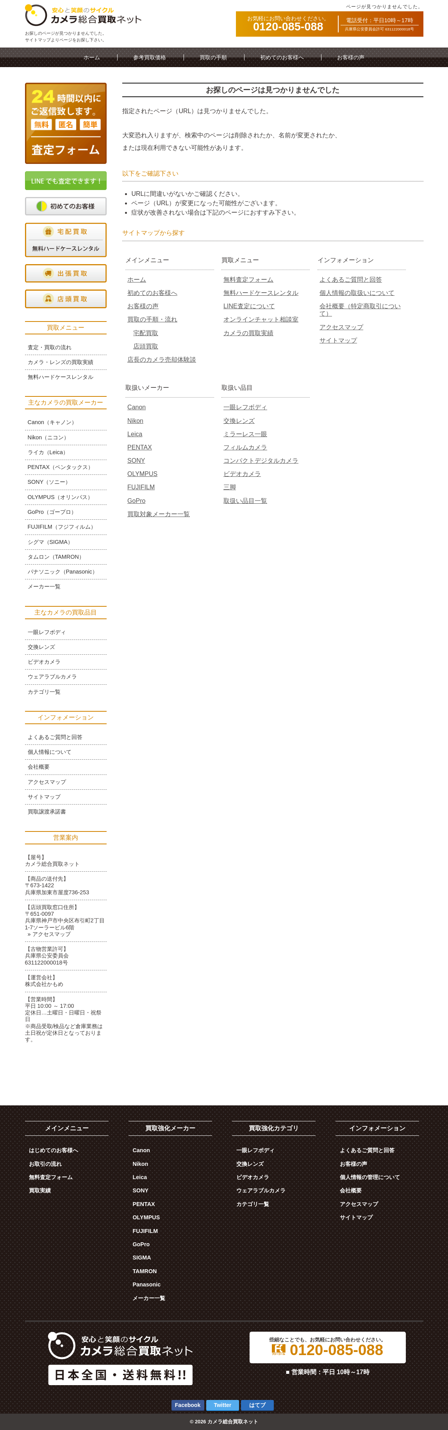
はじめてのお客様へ (53, 1150)
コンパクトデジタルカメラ (260, 460)
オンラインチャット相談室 (260, 319)
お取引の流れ (45, 1164)
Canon (136, 407)
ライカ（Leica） (48, 452)
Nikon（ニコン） (49, 437)
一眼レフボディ (245, 407)
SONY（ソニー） (49, 482)
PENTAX (139, 447)
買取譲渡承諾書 (47, 811)
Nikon (135, 420)
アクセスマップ (341, 327)
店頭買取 (145, 346)
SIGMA (141, 1257)
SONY (136, 460)
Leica (134, 434)
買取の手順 (213, 57)
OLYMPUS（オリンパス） (60, 497)
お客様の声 (350, 57)
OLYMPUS (142, 474)
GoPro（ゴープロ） (52, 512)
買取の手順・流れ (152, 319)
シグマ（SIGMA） (50, 542)
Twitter (222, 1405)
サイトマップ (338, 340)
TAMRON (144, 1271)
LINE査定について (249, 306)
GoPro (136, 500)
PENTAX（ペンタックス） (61, 467)
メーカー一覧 (44, 586)
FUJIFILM (141, 487)
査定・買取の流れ (49, 347)
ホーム (92, 57)
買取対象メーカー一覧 (158, 514)
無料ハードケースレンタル (260, 293)
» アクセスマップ (49, 934)
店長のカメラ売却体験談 (161, 359)
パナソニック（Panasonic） (63, 571)
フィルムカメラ (245, 447)
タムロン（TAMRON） (56, 557)
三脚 (229, 487)
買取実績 (40, 1190)
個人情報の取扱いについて (356, 293)
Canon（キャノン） (52, 422)
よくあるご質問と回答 (350, 279)
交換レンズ (239, 420)
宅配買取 (145, 333)
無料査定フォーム (248, 279)
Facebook (187, 1405)
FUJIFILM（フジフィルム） (62, 527)
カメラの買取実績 (248, 333)
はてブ (257, 1405)
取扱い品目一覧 (245, 500)
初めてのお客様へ (282, 57)
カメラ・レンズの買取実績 (60, 362)
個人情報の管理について (370, 1177)
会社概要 (39, 767)
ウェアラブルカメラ (52, 676)
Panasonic (146, 1284)
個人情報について (49, 752)
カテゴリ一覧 (44, 692)
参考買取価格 (149, 57)
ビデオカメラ (242, 474)
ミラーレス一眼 (245, 434)
